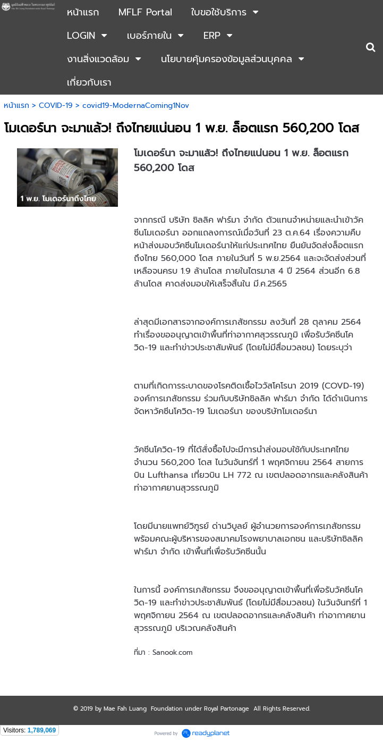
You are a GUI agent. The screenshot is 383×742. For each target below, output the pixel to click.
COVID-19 (56, 105)
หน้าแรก (16, 105)
